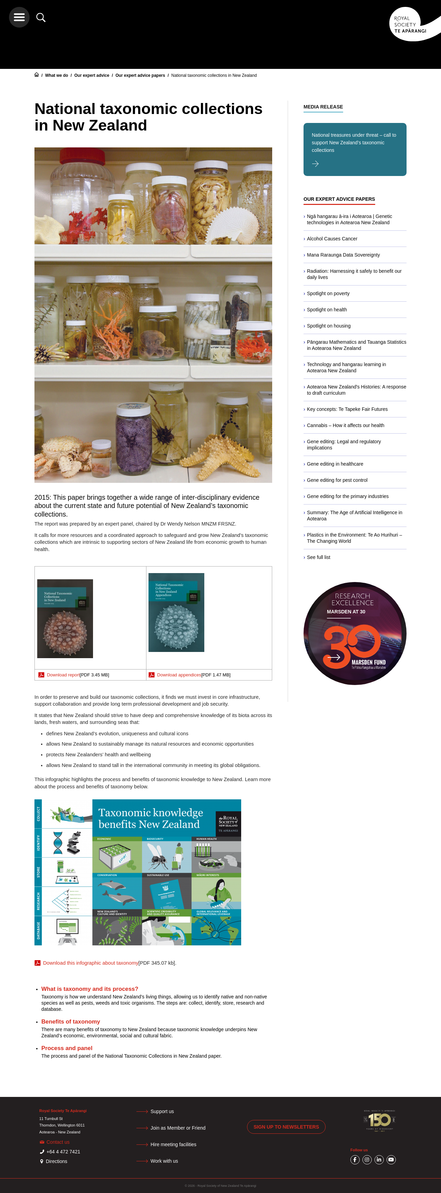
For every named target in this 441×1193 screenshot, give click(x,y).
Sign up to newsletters (286, 1127)
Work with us (164, 1161)
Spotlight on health (327, 309)
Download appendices (179, 674)
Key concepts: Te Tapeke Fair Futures (347, 409)
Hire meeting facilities (173, 1144)
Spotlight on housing (329, 326)
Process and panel (66, 1048)
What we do (57, 75)
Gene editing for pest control (337, 480)
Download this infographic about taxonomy (91, 963)
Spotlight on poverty (328, 293)
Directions (56, 1161)
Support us (162, 1111)
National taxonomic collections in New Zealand (214, 75)
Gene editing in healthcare (335, 464)
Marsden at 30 (346, 611)
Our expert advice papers (140, 75)
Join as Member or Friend (178, 1128)
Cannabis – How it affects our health (345, 425)
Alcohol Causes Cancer (332, 238)
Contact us (58, 1142)
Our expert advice (92, 75)
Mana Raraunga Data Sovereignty (343, 255)
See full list (318, 557)
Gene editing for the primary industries (348, 496)
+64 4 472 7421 (63, 1151)
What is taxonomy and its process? (90, 989)
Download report (63, 674)
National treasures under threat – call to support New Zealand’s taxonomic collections (354, 142)
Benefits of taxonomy (70, 1021)
